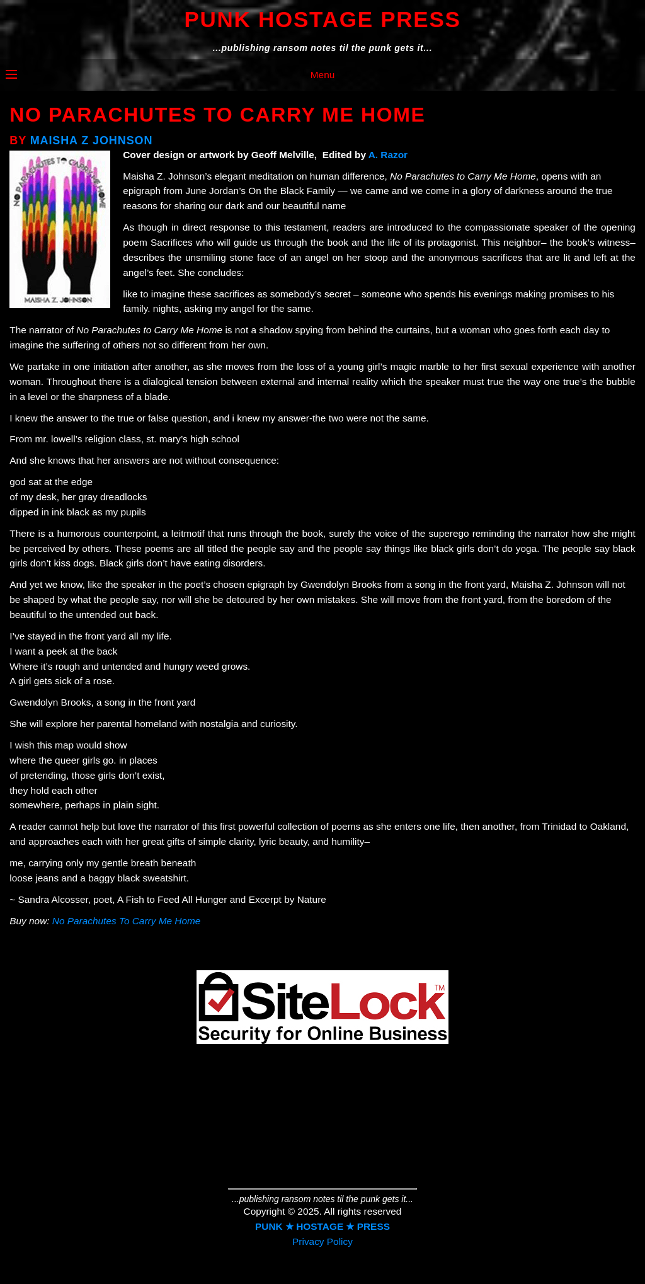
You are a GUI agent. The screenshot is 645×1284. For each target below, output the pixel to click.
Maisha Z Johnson (91, 140)
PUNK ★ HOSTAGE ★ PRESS (322, 1226)
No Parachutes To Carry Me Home (126, 920)
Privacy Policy (322, 1241)
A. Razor (388, 154)
